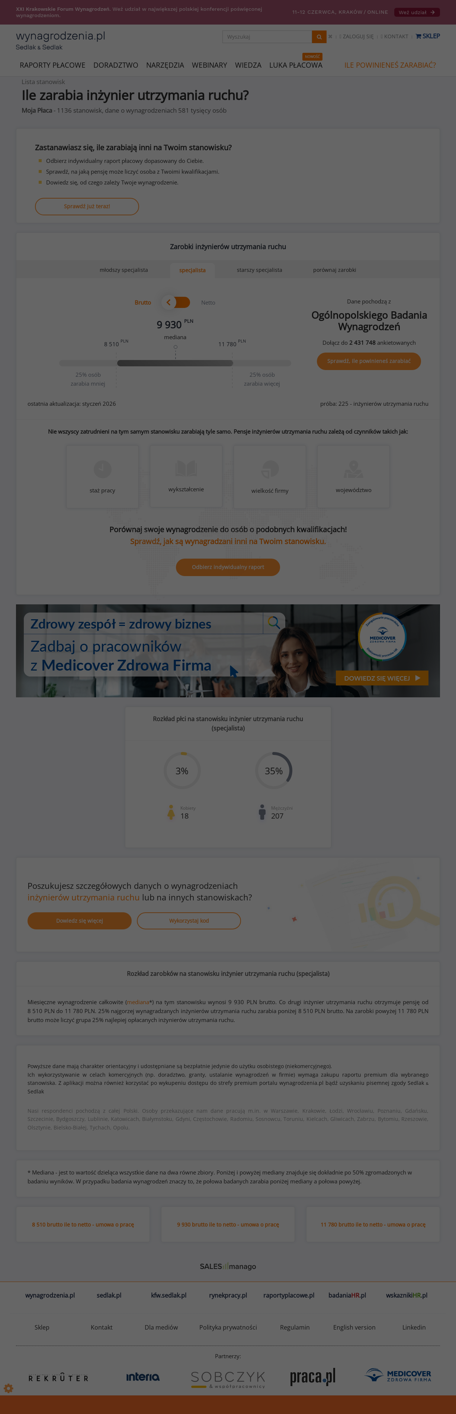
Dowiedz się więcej (79, 920)
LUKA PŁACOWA (295, 65)
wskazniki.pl (406, 1295)
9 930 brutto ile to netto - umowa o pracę (228, 1224)
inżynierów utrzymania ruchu (84, 897)
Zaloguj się (357, 36)
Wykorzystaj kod (189, 920)
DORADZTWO (115, 65)
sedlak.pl (109, 1295)
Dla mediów (161, 1327)
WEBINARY (209, 64)
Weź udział (417, 12)
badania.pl (347, 1295)
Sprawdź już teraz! (87, 206)
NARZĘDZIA (165, 64)
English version (354, 1327)
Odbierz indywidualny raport (228, 567)
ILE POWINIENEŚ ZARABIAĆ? (390, 65)
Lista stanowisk (43, 81)
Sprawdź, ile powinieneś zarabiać (369, 360)
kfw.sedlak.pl (168, 1295)
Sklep (427, 36)
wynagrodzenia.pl (50, 1295)
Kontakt (394, 36)
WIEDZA (248, 65)
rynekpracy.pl (228, 1295)
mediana (138, 1002)
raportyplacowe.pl (288, 1295)
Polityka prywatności (228, 1327)
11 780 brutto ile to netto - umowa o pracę (373, 1224)
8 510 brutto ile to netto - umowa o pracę (83, 1224)
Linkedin (414, 1327)
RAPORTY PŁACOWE (53, 64)
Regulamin (295, 1327)
